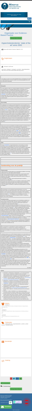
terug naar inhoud (16, 38)
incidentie (3, 253)
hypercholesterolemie (17, 323)
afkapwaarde (12, 237)
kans (6, 109)
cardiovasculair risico (8, 323)
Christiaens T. (7, 304)
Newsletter (6, 406)
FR (29, 18)
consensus (6, 283)
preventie (3, 94)
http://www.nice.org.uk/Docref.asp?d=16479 (11, 279)
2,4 (24, 236)
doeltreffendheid (4, 215)
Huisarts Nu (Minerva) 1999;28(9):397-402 (19, 287)
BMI (19, 133)
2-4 (10, 153)
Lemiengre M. (4, 309)
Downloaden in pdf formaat (8, 66)
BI (10, 258)
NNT (17, 130)
